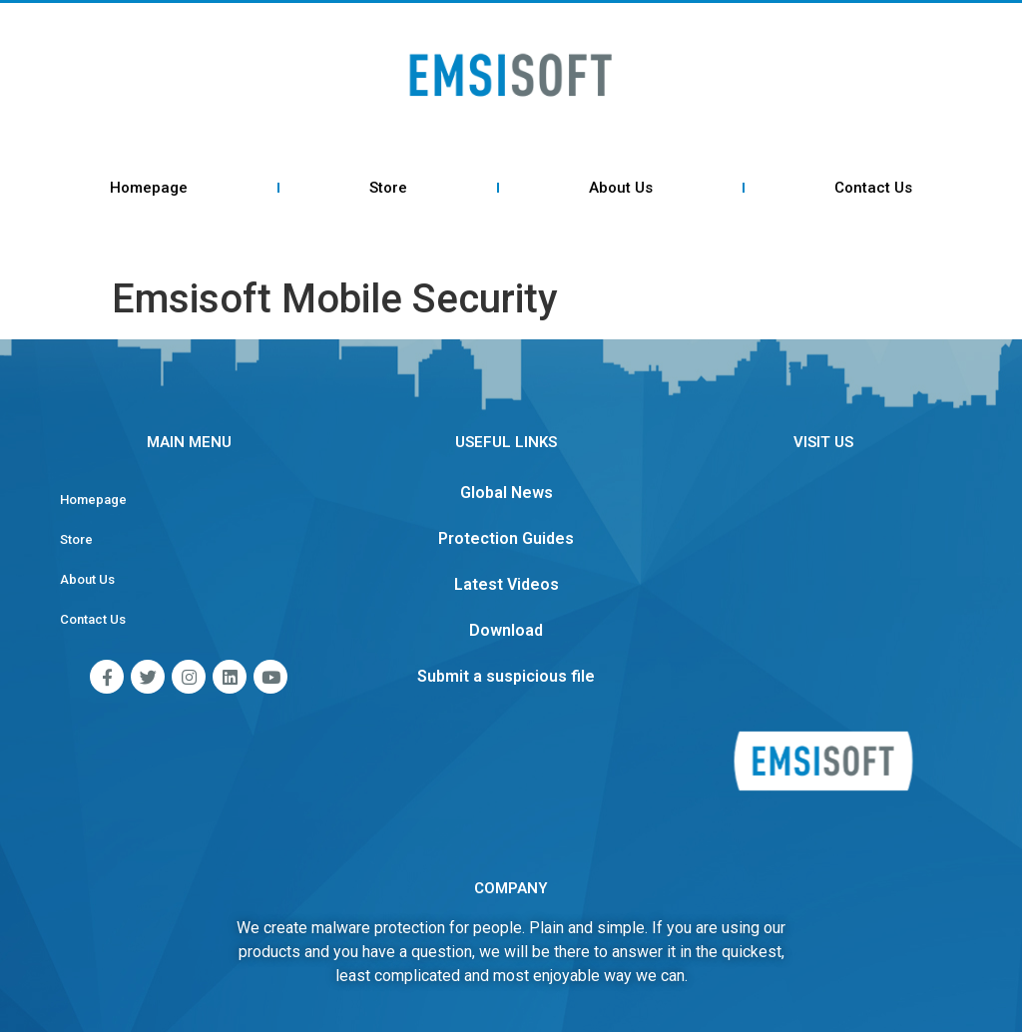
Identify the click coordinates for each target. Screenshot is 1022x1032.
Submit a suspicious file (506, 676)
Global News (506, 492)
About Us (621, 188)
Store (388, 188)
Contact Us (873, 188)
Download (506, 630)
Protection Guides (506, 538)
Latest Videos (506, 584)
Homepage (149, 188)
